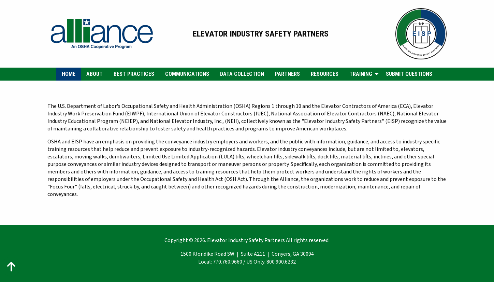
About (94, 74)
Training (360, 74)
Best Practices (134, 74)
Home (68, 74)
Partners (287, 74)
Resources (324, 74)
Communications (187, 74)
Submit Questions (409, 74)
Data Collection (242, 74)
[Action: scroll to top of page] (11, 267)
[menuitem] (68, 74)
